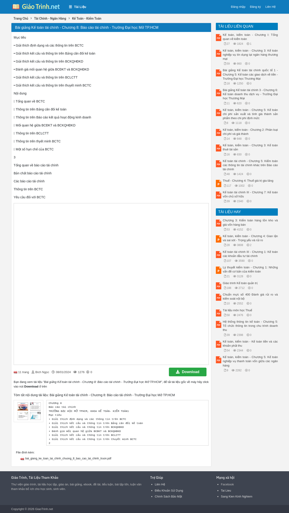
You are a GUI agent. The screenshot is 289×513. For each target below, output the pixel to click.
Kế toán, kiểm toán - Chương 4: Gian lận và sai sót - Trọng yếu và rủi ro (250, 238)
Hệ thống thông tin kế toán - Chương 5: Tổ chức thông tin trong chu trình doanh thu (250, 326)
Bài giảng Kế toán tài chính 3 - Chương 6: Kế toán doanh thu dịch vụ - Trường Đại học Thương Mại (250, 94)
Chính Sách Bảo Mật (168, 496)
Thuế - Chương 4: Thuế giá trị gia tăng (248, 180)
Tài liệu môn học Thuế (237, 310)
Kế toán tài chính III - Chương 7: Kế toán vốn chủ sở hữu (250, 194)
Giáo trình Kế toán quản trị (240, 283)
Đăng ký (255, 6)
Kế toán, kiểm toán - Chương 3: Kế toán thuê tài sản (250, 147)
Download (187, 372)
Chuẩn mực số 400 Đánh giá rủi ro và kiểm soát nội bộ (250, 296)
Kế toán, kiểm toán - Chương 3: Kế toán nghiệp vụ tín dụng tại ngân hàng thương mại (250, 54)
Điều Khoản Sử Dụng (169, 490)
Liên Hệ (270, 6)
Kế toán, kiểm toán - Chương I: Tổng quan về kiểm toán (250, 37)
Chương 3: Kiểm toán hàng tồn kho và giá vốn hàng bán (250, 222)
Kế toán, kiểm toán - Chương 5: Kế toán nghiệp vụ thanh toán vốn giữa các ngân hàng (250, 361)
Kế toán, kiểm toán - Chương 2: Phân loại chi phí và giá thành (250, 132)
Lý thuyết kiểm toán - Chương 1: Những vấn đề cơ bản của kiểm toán (250, 269)
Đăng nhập (238, 6)
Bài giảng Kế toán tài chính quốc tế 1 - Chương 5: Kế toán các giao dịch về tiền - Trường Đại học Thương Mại (250, 74)
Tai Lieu (226, 490)
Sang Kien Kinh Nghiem (236, 496)
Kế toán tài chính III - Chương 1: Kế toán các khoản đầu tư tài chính (250, 254)
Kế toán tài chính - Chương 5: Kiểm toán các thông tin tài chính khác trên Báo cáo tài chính (250, 165)
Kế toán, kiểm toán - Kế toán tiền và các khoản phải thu (250, 343)
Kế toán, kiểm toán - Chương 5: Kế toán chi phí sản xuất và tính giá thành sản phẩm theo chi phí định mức (250, 114)
